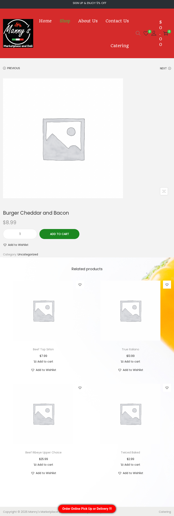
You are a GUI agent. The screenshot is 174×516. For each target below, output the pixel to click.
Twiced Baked (130, 451)
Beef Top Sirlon (43, 348)
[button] (14, 244)
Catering (166, 510)
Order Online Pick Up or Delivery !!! (87, 509)
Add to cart (59, 233)
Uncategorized (23, 253)
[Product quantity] (20, 233)
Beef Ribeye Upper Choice (43, 451)
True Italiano (130, 348)
